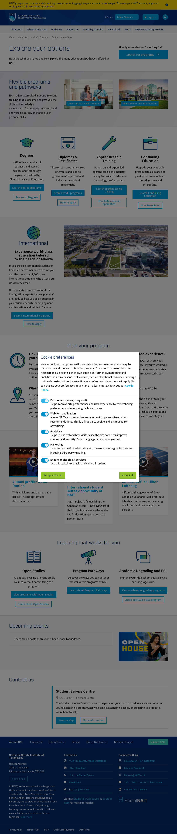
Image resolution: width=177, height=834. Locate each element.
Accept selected (53, 475)
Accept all (127, 475)
